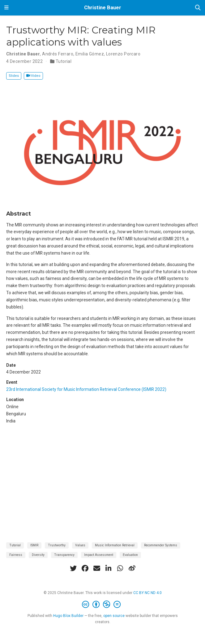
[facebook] (85, 568)
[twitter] (73, 568)
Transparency (64, 555)
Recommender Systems (160, 545)
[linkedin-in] (108, 568)
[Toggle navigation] (6, 7)
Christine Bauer (102, 8)
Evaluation (130, 555)
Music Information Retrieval (115, 545)
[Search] (198, 7)
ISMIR (34, 545)
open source (114, 616)
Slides (14, 76)
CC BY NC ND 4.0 (147, 593)
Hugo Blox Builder (68, 616)
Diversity (38, 555)
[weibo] (132, 568)
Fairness (15, 555)
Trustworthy (57, 545)
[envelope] (96, 568)
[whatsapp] (120, 568)
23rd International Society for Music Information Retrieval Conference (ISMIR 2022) (86, 389)
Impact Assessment (98, 555)
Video (33, 76)
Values (80, 545)
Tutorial (63, 61)
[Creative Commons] (102, 605)
